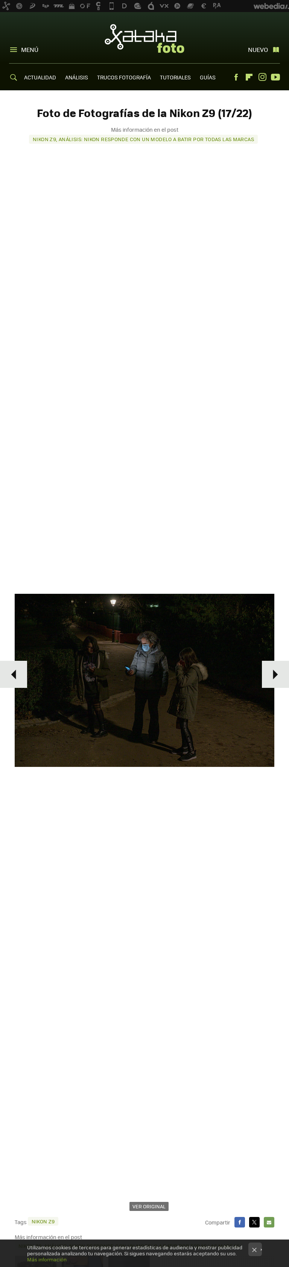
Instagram (262, 77)
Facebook (235, 77)
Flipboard (249, 77)
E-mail (269, 1222)
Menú (29, 49)
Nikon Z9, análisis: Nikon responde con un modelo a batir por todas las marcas (143, 139)
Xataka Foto (144, 38)
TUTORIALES (175, 77)
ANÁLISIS (76, 77)
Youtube (275, 77)
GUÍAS (208, 77)
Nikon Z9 (43, 1221)
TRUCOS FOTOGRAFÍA (124, 77)
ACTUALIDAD (40, 77)
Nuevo (258, 49)
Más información (47, 1259)
